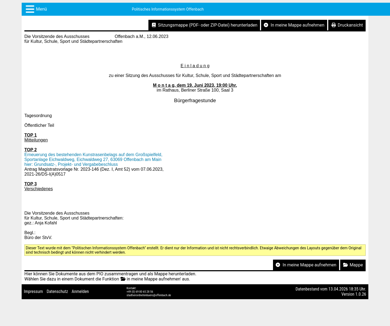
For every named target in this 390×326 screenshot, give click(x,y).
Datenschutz (57, 291)
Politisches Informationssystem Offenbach (168, 9)
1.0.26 (360, 294)
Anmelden (80, 291)
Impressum (33, 291)
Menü (41, 9)
